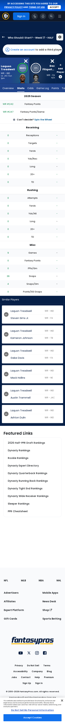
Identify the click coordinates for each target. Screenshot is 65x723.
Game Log (42, 88)
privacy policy (13, 7)
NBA (41, 580)
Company (37, 671)
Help (37, 677)
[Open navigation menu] (60, 16)
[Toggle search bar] (51, 16)
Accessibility (20, 671)
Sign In (39, 683)
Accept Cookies (32, 717)
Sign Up (27, 683)
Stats (20, 88)
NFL (6, 580)
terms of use (37, 7)
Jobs (14, 677)
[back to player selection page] (2, 37)
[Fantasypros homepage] (5, 18)
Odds (30, 88)
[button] (32, 49)
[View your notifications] (43, 16)
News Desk (49, 601)
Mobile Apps (50, 592)
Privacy (19, 665)
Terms (46, 665)
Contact (26, 677)
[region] (32, 710)
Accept (54, 7)
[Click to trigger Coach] (35, 16)
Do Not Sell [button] (33, 665)
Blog (49, 671)
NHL (59, 580)
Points (55, 88)
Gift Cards (10, 618)
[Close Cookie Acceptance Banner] (62, 700)
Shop (47, 610)
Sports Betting (51, 618)
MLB (23, 580)
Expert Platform (14, 610)
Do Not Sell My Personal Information (32, 710)
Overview (8, 88)
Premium (49, 677)
